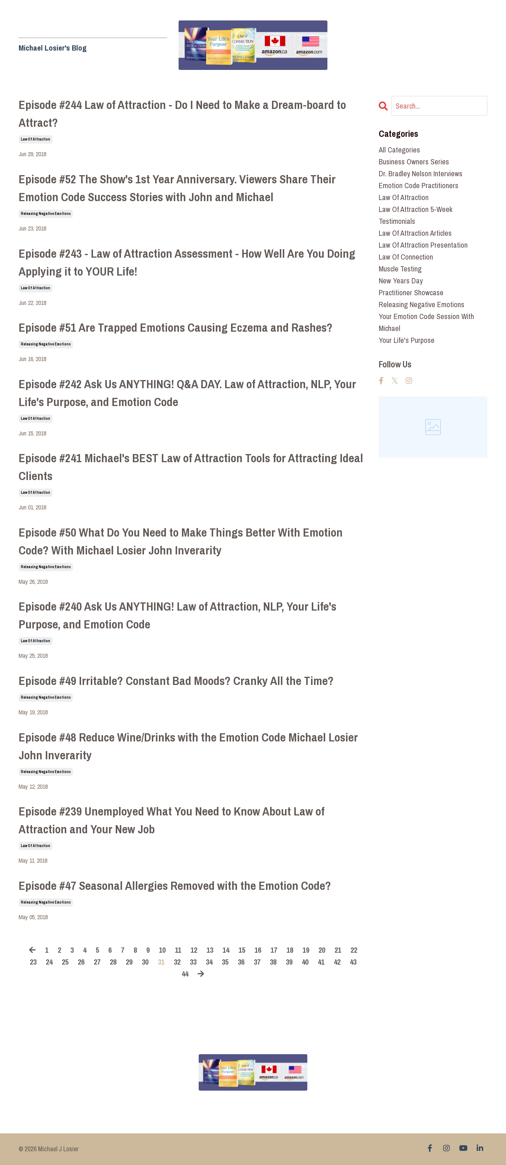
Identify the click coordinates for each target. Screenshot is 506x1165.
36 (241, 962)
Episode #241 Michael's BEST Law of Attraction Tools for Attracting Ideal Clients (191, 467)
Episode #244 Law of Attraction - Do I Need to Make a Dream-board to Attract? (182, 114)
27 (97, 962)
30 (145, 962)
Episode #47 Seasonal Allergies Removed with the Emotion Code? (175, 886)
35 (225, 962)
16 (257, 950)
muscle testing (400, 269)
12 (193, 950)
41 (321, 962)
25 (65, 962)
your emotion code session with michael (426, 322)
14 (225, 950)
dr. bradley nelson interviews (420, 173)
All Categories (399, 150)
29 (129, 962)
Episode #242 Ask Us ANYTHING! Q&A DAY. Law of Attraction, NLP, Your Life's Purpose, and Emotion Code (187, 393)
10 (162, 950)
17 (273, 950)
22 (353, 950)
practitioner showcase (411, 292)
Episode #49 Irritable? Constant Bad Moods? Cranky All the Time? (176, 681)
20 (321, 950)
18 (289, 950)
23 (33, 962)
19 (305, 950)
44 (185, 974)
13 (209, 950)
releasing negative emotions (46, 213)
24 (49, 962)
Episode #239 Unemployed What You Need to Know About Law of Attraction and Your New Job (171, 820)
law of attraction (35, 139)
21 (337, 950)
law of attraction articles (415, 233)
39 (289, 962)
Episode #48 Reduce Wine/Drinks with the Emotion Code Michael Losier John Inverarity (188, 746)
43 (353, 962)
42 (337, 962)
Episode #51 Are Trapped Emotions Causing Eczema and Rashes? (176, 327)
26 (81, 962)
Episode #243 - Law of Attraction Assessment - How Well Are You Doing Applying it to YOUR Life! (187, 262)
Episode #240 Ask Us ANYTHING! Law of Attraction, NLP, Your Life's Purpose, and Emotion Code (177, 615)
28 (113, 962)
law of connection (406, 257)
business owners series (414, 162)
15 (241, 950)
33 (193, 962)
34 (209, 962)
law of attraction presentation (423, 245)
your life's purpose (407, 340)
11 (178, 950)
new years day (401, 281)
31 (161, 962)
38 (273, 962)
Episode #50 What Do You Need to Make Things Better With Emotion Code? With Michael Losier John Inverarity (181, 541)
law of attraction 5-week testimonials (415, 215)
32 (177, 962)
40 (305, 962)
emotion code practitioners (418, 185)
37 (257, 962)
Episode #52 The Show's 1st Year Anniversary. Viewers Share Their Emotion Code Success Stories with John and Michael (177, 188)
